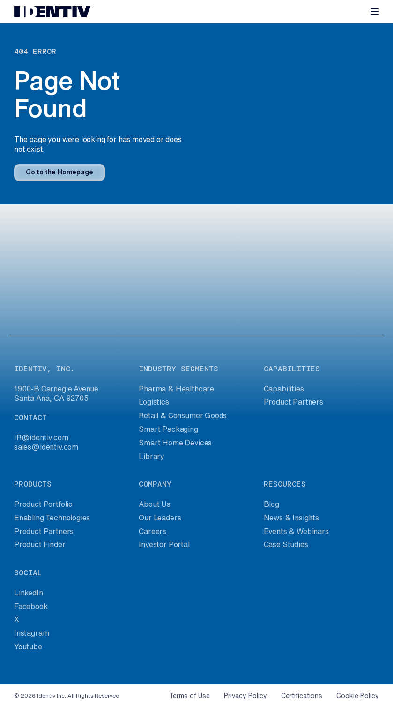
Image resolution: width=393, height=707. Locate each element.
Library (151, 456)
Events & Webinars (296, 531)
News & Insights (291, 517)
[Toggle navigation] (375, 12)
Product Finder (40, 544)
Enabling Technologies (52, 517)
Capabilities (284, 388)
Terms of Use (189, 695)
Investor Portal (164, 544)
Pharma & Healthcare (176, 388)
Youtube (28, 646)
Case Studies (286, 544)
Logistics (154, 402)
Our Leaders (160, 517)
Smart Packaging (168, 429)
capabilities (292, 369)
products (33, 484)
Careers (152, 531)
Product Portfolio (43, 504)
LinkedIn (28, 592)
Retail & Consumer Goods (183, 415)
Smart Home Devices (175, 442)
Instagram (31, 633)
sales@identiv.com (46, 447)
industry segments (178, 369)
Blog (271, 504)
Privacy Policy (245, 695)
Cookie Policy (357, 695)
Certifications (301, 695)
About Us (155, 504)
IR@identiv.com (41, 437)
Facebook (31, 606)
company (155, 484)
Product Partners (293, 402)
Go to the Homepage (59, 172)
